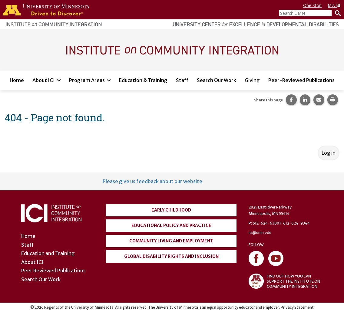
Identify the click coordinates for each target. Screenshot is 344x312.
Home (17, 80)
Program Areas (87, 80)
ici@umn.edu (260, 232)
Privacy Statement (297, 307)
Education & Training (143, 80)
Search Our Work (216, 80)
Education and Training (48, 253)
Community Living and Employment (171, 241)
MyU (334, 5)
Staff (182, 80)
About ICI (43, 80)
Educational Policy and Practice (171, 225)
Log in (329, 153)
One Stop (312, 5)
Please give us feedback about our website (152, 181)
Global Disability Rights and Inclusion (171, 256)
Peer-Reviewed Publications (301, 80)
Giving (252, 80)
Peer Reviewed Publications (53, 271)
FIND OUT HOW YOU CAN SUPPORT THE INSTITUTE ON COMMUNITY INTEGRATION (284, 281)
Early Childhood (171, 210)
